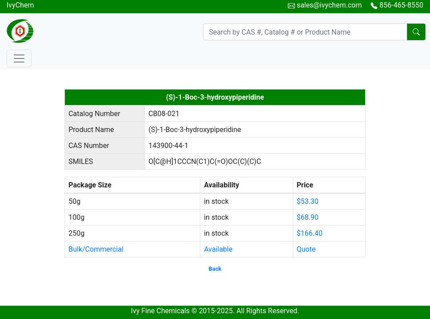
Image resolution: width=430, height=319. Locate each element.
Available (218, 249)
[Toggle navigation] (19, 58)
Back (215, 268)
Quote (306, 249)
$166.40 (309, 233)
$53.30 (308, 201)
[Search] (305, 31)
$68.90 (308, 217)
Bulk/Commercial (95, 249)
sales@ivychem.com (329, 5)
